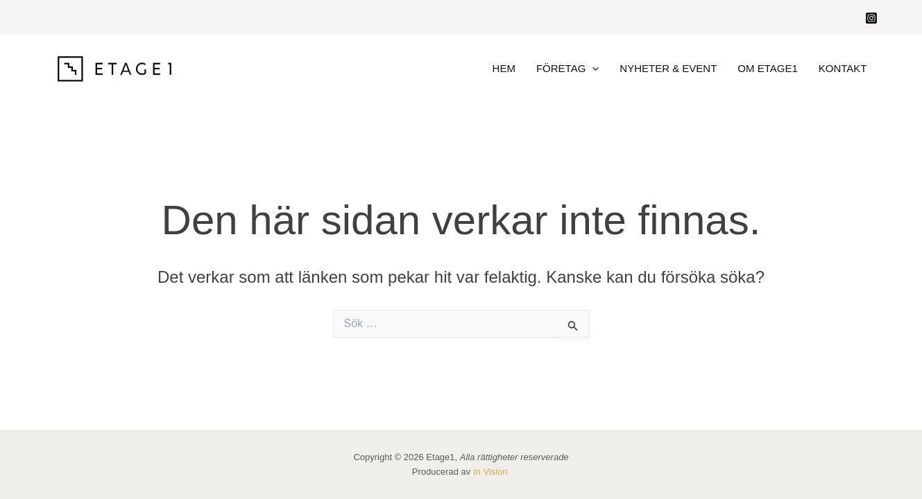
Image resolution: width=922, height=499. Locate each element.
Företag (567, 68)
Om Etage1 (767, 68)
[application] (592, 68)
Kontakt (843, 68)
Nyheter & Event (668, 68)
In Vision (491, 471)
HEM (504, 68)
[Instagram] (871, 18)
